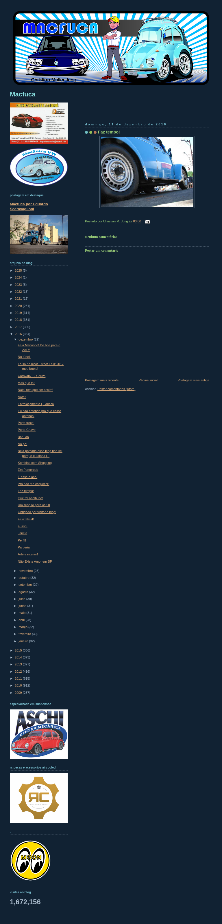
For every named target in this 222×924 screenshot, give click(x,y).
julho (22, 599)
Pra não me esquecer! (33, 484)
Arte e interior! (28, 554)
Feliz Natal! (26, 519)
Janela (22, 533)
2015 (19, 650)
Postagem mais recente (102, 380)
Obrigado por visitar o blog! (37, 512)
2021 (19, 298)
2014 (19, 657)
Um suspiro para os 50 (34, 505)
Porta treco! (26, 423)
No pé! (22, 444)
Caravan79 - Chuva (32, 376)
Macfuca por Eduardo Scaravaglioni (29, 206)
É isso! (22, 526)
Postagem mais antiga (193, 380)
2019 (19, 312)
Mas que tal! (26, 383)
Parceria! (24, 547)
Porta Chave (27, 429)
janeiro (23, 641)
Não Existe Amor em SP (35, 561)
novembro (26, 570)
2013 (19, 664)
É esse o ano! (28, 477)
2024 (19, 277)
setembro (25, 584)
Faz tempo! (109, 132)
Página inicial (148, 380)
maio (22, 612)
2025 (19, 270)
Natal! (22, 397)
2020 (19, 306)
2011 (19, 678)
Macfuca (22, 94)
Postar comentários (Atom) (116, 389)
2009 (19, 692)
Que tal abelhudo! (30, 498)
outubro (24, 577)
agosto (23, 592)
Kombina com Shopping (35, 462)
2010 (19, 685)
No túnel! (24, 356)
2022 (19, 291)
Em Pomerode (28, 469)
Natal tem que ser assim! (35, 389)
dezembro (26, 339)
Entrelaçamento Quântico (36, 404)
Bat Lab (23, 437)
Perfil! (22, 540)
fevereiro (25, 634)
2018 (19, 319)
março (23, 627)
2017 (19, 327)
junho (22, 606)
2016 (19, 334)
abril (21, 620)
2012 (19, 671)
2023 (19, 284)
